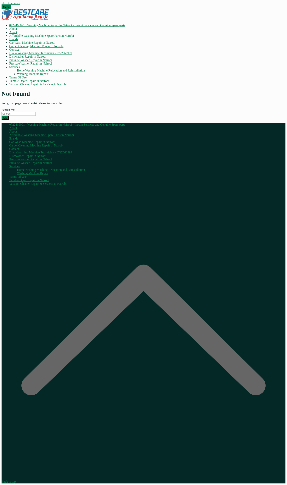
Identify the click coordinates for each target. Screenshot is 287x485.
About (13, 28)
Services (14, 67)
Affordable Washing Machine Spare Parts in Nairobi (41, 35)
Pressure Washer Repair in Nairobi (30, 60)
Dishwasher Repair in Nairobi (27, 56)
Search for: (8, 109)
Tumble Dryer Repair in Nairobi (29, 81)
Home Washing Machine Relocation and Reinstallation (51, 70)
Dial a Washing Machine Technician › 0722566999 (40, 53)
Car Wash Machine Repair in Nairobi (32, 42)
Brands (13, 39)
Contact (14, 49)
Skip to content (11, 3)
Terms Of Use (18, 77)
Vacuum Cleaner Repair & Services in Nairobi (38, 84)
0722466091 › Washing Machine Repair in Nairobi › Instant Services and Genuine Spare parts (67, 25)
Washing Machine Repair (32, 74)
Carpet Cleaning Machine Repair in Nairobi (36, 46)
